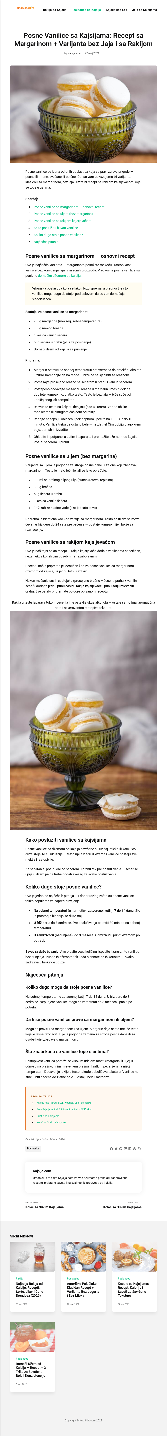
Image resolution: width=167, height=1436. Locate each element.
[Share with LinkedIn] (129, 1148)
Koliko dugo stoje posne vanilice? (58, 235)
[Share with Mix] (125, 1148)
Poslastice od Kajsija (86, 10)
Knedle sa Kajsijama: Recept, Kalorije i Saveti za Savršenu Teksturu (133, 1290)
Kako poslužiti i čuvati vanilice (56, 228)
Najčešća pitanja (46, 242)
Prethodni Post (54, 1205)
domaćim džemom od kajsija (59, 276)
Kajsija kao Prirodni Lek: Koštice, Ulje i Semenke (64, 1102)
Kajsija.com (74, 53)
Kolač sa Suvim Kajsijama (51, 1122)
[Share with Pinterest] (120, 1148)
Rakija (19, 1278)
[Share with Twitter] (116, 1148)
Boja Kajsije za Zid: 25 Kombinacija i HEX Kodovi (64, 1109)
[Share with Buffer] (134, 1148)
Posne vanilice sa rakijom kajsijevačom (62, 221)
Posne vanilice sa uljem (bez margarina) (63, 214)
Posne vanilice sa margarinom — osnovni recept (69, 207)
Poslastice (33, 1148)
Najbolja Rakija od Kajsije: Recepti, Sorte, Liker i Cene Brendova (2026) (29, 1290)
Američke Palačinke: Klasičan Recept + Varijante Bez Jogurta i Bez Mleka (83, 1290)
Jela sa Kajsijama (144, 10)
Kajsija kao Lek (116, 10)
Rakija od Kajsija (54, 10)
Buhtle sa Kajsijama (48, 1116)
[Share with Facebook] (111, 1148)
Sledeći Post (113, 1205)
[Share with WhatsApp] (139, 1148)
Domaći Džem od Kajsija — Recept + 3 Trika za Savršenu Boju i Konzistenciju (31, 1370)
